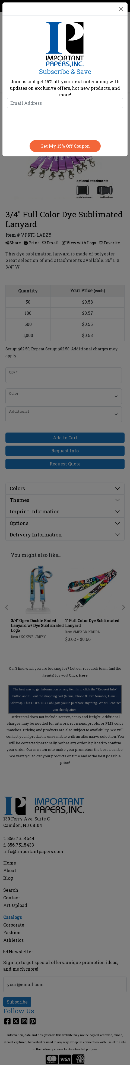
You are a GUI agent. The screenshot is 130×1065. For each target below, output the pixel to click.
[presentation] (65, 123)
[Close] (121, 9)
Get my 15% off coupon (65, 146)
